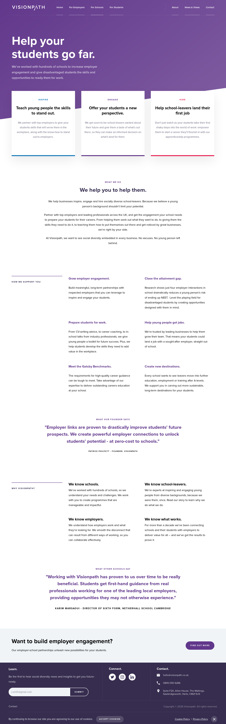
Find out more (200, 645)
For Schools (97, 7)
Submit (79, 692)
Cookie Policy (182, 719)
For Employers (77, 7)
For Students (116, 7)
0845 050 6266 (171, 683)
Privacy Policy (200, 719)
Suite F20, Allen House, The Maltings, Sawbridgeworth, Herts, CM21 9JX (183, 692)
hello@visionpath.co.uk (175, 675)
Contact (210, 7)
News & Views (192, 7)
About (175, 7)
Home (59, 7)
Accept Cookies (110, 719)
